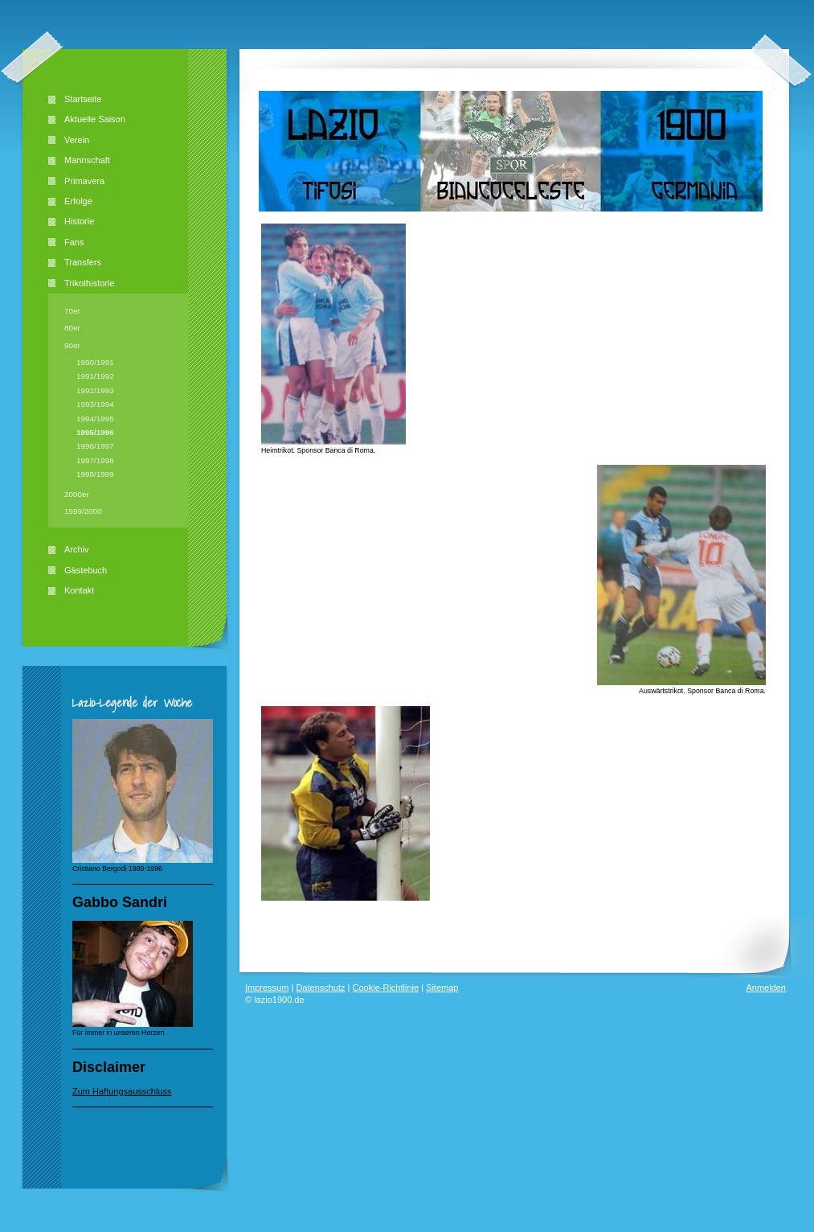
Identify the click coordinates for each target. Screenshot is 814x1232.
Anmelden (766, 987)
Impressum (266, 987)
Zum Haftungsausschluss (122, 1091)
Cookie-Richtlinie (386, 987)
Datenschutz (320, 987)
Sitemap (442, 987)
